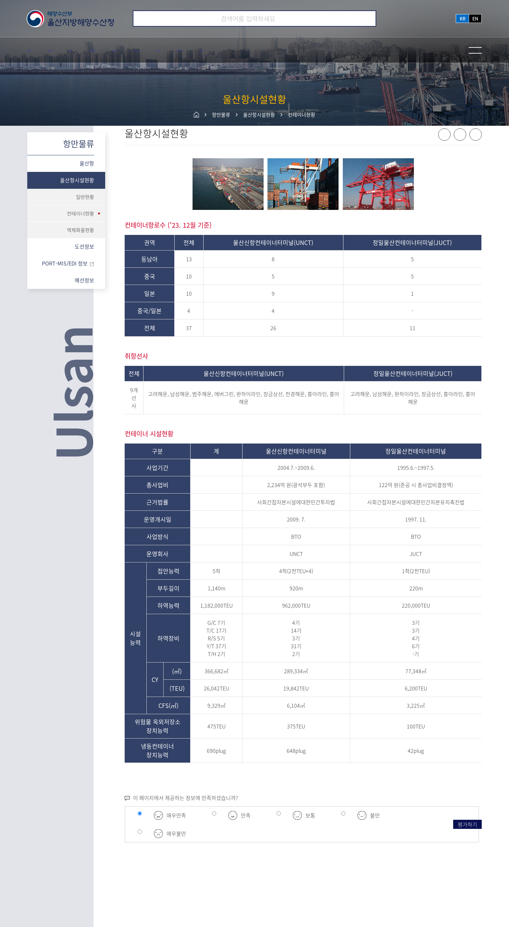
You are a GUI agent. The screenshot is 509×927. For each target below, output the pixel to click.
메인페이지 (196, 115)
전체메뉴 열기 (475, 50)
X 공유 (460, 146)
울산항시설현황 (259, 114)
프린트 (475, 146)
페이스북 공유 (444, 146)
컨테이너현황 (301, 114)
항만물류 (221, 114)
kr (463, 18)
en (475, 18)
